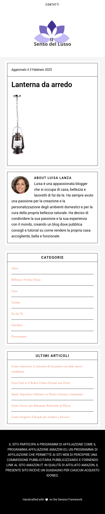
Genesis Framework (69, 499)
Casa (14, 291)
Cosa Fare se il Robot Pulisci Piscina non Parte (40, 383)
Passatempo (18, 336)
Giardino (16, 325)
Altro (14, 268)
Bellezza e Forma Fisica (26, 280)
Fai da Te (17, 314)
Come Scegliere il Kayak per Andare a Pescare (40, 417)
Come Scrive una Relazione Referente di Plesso (41, 406)
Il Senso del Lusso (52, 33)
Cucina (15, 302)
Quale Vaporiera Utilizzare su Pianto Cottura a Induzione (47, 394)
